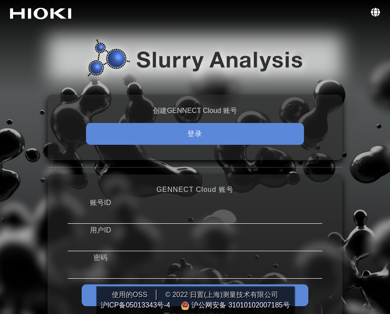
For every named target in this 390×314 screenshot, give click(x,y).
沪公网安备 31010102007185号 (235, 305)
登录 (195, 133)
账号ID (100, 202)
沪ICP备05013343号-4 (136, 305)
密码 (100, 257)
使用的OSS (130, 294)
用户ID (100, 230)
